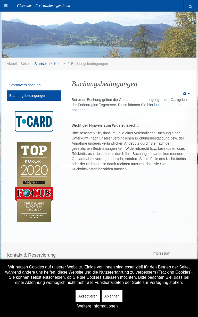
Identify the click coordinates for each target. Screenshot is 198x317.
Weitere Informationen (97, 306)
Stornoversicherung (24, 85)
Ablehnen (112, 296)
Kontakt (60, 64)
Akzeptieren (87, 296)
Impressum (161, 253)
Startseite (42, 64)
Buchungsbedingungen (27, 96)
